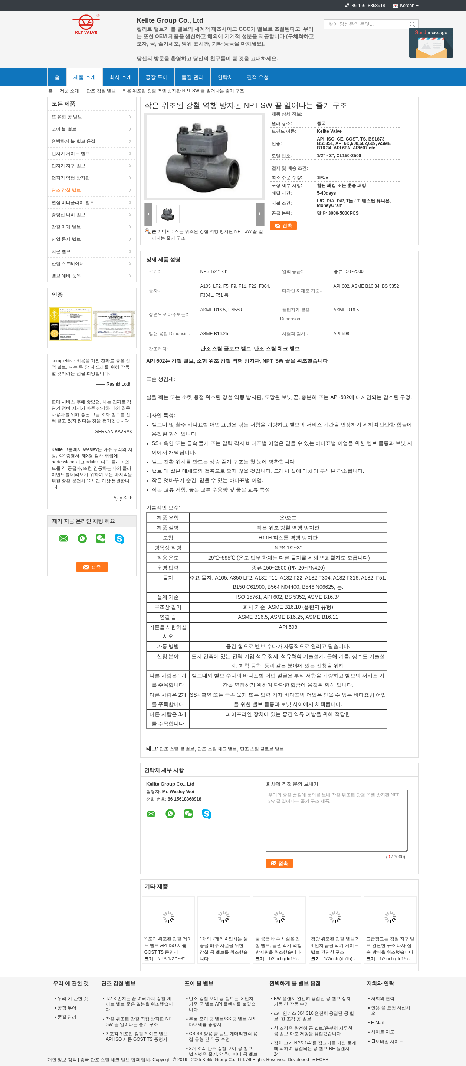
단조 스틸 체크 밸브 (217, 749)
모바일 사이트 (387, 1041)
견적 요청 (258, 77)
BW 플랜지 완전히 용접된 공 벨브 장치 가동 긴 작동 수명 (312, 1001)
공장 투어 (156, 77)
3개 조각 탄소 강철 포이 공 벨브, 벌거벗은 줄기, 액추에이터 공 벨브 (223, 1051)
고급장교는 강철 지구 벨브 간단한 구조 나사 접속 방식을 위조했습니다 (390, 945)
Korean (407, 5)
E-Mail (377, 1022)
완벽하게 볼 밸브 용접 (73, 141)
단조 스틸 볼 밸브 (177, 749)
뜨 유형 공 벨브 (67, 116)
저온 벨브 (61, 251)
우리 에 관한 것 (73, 998)
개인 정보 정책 (62, 1059)
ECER (322, 1059)
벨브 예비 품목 (66, 275)
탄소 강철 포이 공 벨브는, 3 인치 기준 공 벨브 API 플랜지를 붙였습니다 (222, 1004)
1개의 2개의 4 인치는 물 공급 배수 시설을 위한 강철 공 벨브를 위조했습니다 (224, 948)
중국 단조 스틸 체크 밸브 (104, 1059)
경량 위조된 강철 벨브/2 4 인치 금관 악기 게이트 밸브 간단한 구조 (334, 945)
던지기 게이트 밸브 (71, 153)
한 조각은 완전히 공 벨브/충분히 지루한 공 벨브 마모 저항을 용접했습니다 (313, 1031)
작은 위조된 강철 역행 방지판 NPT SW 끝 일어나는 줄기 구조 (140, 1021)
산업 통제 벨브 (66, 239)
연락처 (225, 77)
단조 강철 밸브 (101, 90)
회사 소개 (120, 77)
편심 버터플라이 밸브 (73, 202)
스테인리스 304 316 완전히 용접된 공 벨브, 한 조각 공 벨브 (314, 1016)
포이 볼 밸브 (64, 129)
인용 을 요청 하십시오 (390, 1010)
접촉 (287, 225)
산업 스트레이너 (68, 263)
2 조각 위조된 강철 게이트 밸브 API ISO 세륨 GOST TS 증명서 (168, 945)
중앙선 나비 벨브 (68, 214)
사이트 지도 (382, 1031)
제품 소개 (84, 77)
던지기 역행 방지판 (71, 178)
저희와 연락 (382, 998)
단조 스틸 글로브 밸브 (262, 749)
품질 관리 (192, 77)
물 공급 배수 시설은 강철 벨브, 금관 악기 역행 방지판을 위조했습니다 (278, 945)
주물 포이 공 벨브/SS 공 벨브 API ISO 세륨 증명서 (222, 1021)
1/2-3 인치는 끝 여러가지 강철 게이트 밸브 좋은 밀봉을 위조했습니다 (139, 1004)
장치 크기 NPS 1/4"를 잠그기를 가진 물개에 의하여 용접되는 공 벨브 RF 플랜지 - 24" (315, 1048)
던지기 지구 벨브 (68, 165)
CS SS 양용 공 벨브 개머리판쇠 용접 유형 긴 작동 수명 (223, 1036)
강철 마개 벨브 (66, 227)
